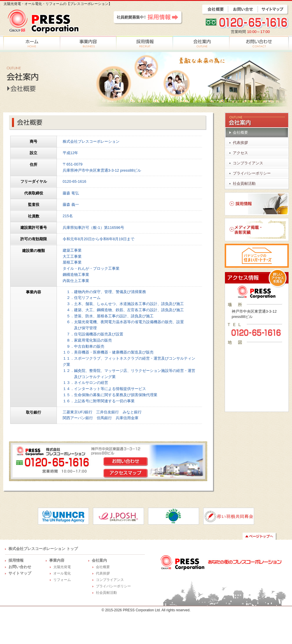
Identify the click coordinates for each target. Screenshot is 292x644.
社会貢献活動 (244, 183)
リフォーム (62, 580)
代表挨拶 (240, 142)
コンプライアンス (248, 163)
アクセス (240, 153)
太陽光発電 (62, 567)
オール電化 (62, 573)
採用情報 (16, 560)
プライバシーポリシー (252, 173)
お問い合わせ (19, 567)
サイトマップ (19, 573)
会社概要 (240, 132)
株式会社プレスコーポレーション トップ (43, 548)
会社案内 (99, 560)
